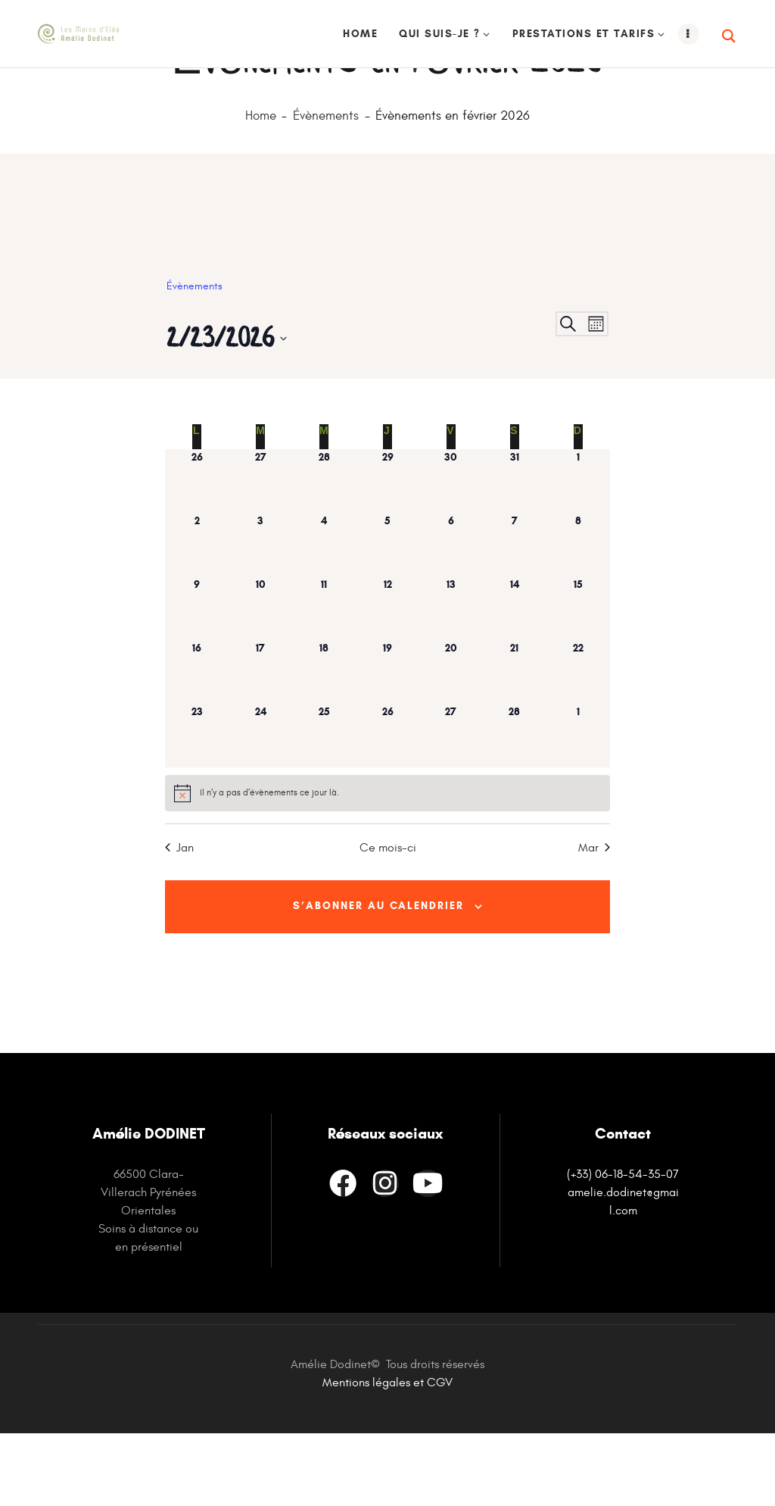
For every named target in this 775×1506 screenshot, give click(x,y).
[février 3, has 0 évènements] (260, 613)
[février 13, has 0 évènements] (451, 676)
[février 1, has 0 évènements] (578, 549)
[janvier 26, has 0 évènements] (197, 549)
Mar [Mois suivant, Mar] (594, 916)
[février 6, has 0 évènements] (451, 613)
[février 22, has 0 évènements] (578, 740)
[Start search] (729, 36)
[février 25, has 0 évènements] (324, 804)
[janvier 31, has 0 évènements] (514, 549)
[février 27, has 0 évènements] (451, 804)
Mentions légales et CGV (387, 1455)
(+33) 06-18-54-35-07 (623, 1247)
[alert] (387, 861)
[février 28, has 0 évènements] (514, 804)
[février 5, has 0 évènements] (387, 613)
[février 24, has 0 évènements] (260, 804)
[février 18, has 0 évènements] (324, 740)
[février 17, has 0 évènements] (260, 740)
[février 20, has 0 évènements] (451, 740)
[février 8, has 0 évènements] (578, 613)
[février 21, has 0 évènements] (514, 740)
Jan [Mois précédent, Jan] (179, 916)
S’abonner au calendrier (378, 976)
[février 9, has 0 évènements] (197, 676)
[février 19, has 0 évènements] (387, 740)
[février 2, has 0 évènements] (197, 613)
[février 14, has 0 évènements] (514, 676)
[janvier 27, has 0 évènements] (260, 549)
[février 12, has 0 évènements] (387, 676)
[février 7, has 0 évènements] (514, 613)
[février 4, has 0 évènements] (324, 613)
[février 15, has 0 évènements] (578, 676)
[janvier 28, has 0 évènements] (324, 549)
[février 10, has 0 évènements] (260, 676)
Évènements (326, 184)
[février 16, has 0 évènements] (197, 740)
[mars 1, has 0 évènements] (578, 804)
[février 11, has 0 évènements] (324, 676)
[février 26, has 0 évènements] (387, 804)
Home (260, 184)
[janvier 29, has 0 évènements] (387, 549)
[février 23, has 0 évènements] (197, 804)
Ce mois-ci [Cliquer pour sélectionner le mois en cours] (387, 916)
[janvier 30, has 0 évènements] (451, 549)
